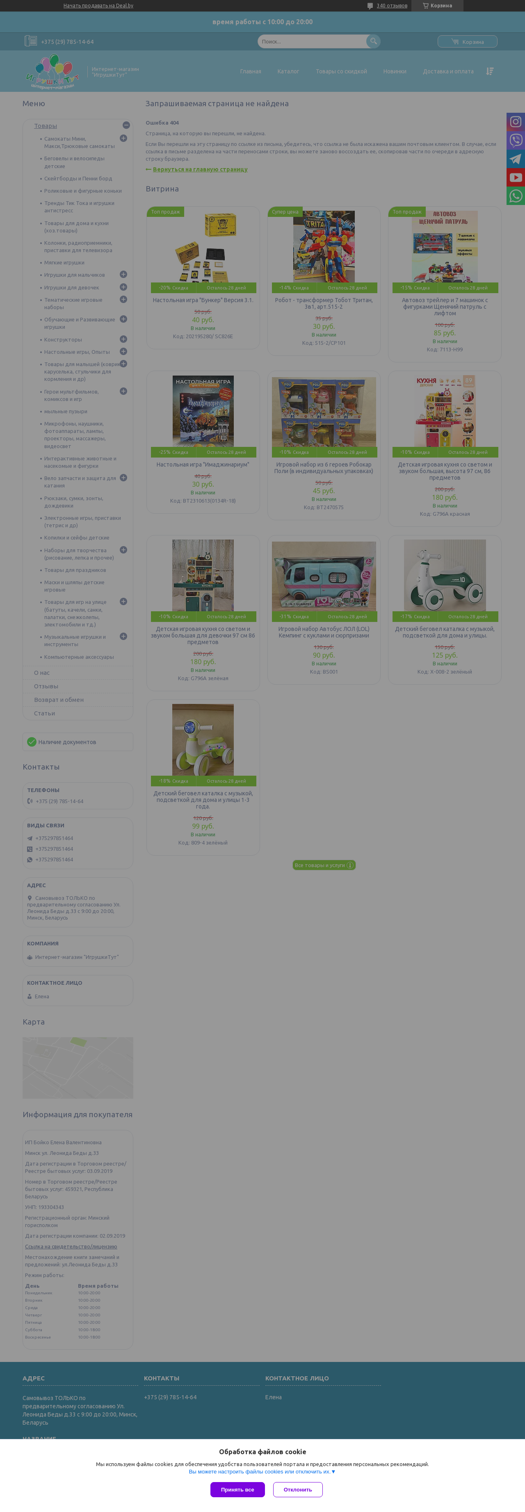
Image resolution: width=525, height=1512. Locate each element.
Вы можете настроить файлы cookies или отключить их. (260, 1472)
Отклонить (298, 1490)
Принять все (237, 1490)
